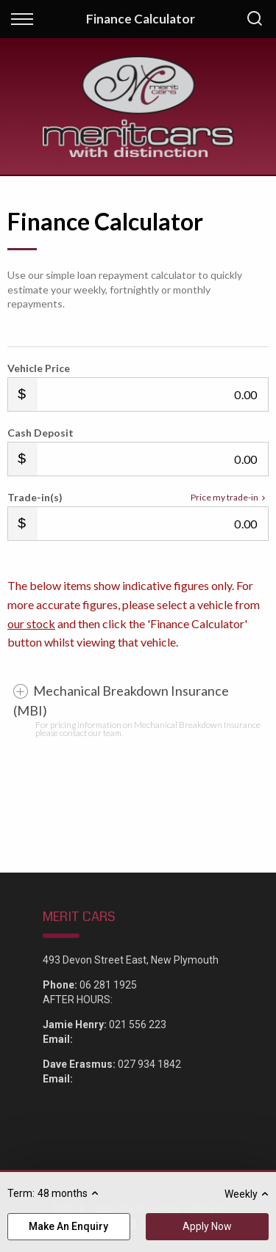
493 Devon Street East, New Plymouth (131, 960)
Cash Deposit (40, 432)
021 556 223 (137, 1024)
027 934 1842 (149, 1064)
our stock (31, 623)
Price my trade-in (230, 497)
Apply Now (207, 1226)
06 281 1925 (108, 985)
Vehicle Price (38, 368)
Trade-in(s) (35, 497)
